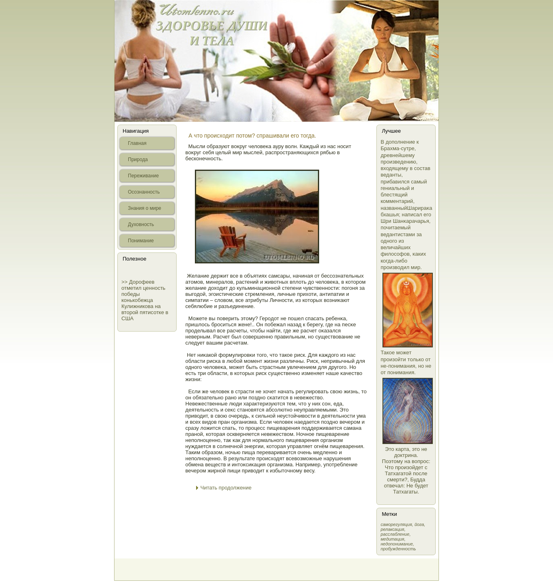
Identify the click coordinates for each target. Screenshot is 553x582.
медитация (392, 539)
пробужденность (398, 548)
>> (125, 282)
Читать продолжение (226, 488)
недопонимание (396, 543)
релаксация (392, 529)
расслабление (394, 534)
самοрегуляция (396, 524)
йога (419, 524)
